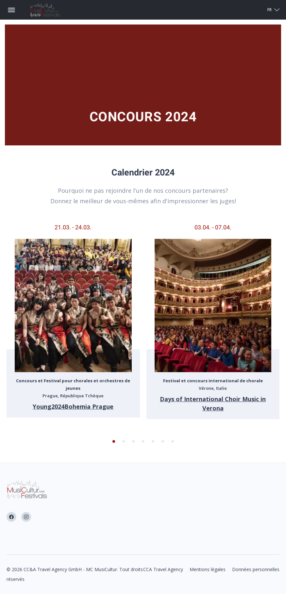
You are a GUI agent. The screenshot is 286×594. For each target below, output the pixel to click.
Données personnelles (255, 569)
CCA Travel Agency (163, 569)
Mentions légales (208, 569)
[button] (114, 441)
